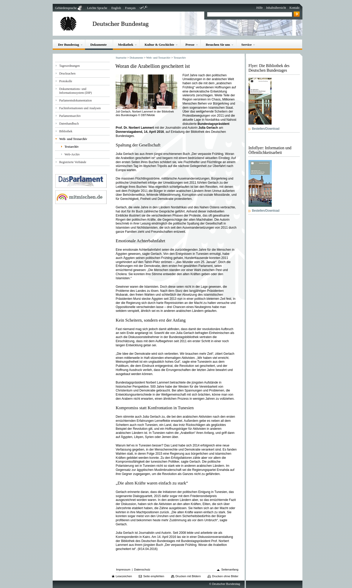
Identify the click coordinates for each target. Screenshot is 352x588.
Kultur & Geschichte (159, 44)
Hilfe (259, 8)
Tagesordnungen (69, 66)
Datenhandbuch (69, 123)
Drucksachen (67, 73)
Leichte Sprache (97, 8)
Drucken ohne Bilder (225, 576)
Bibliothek (65, 131)
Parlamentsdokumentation (75, 100)
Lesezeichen (124, 576)
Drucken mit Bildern (188, 576)
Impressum (123, 569)
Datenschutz (142, 569)
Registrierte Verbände (72, 162)
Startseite (121, 57)
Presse (190, 44)
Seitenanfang (229, 569)
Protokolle (65, 81)
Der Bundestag (68, 44)
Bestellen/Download (265, 128)
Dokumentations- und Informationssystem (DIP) (75, 91)
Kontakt (294, 8)
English (116, 8)
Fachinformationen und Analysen (79, 108)
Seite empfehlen (153, 576)
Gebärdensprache (66, 8)
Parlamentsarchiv (70, 116)
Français (130, 8)
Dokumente (98, 44)
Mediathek (125, 44)
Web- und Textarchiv (73, 139)
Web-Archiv (72, 154)
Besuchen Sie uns (218, 44)
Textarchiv (71, 146)
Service (246, 44)
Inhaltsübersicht (276, 8)
